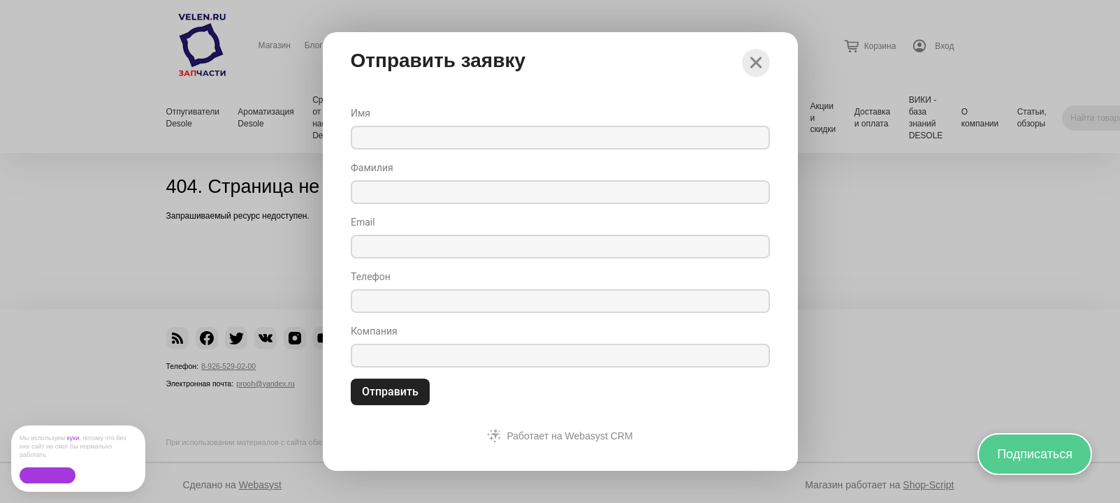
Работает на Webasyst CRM (569, 436)
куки (73, 438)
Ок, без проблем (47, 475)
